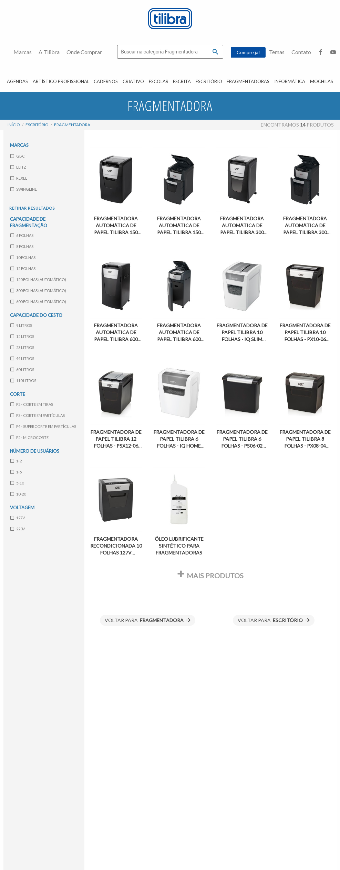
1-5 (16, 472)
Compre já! (248, 52)
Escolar (158, 81)
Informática (289, 81)
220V (17, 528)
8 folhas (21, 246)
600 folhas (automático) (38, 301)
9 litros (21, 325)
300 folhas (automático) (38, 290)
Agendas (17, 81)
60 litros (22, 369)
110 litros (23, 380)
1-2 (16, 461)
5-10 (17, 483)
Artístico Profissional (61, 81)
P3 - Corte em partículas (37, 415)
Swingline (23, 189)
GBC (17, 155)
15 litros (22, 336)
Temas (277, 52)
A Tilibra (49, 52)
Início (14, 124)
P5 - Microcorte (29, 437)
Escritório (209, 81)
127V (17, 517)
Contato (301, 52)
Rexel (18, 178)
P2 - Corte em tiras (31, 404)
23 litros (22, 347)
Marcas (22, 52)
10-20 (18, 494)
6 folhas (21, 235)
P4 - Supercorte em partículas (43, 426)
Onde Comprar (84, 52)
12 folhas (22, 268)
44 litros (22, 358)
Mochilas (321, 81)
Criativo (133, 81)
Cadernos (106, 81)
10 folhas (22, 257)
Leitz (18, 166)
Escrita (182, 81)
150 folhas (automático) (38, 279)
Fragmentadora (72, 124)
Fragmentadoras (248, 81)
